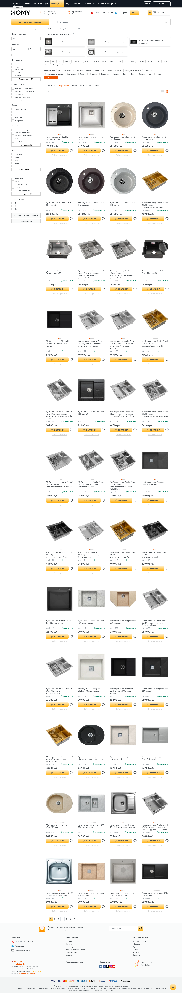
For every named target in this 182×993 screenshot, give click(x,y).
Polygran (18, 67)
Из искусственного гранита (54, 74)
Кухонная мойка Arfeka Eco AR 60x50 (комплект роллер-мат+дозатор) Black (154, 554)
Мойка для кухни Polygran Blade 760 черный (153, 483)
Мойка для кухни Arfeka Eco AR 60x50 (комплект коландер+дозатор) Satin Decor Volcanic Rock (123, 274)
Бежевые (142, 74)
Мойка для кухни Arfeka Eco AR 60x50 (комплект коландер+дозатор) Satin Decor (59, 484)
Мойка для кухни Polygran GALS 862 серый (153, 757)
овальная (18, 117)
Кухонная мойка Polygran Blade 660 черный (155, 689)
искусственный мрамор (23, 135)
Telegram (123, 12)
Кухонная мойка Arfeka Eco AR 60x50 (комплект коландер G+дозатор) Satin (91, 554)
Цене (82, 85)
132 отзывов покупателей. (27, 973)
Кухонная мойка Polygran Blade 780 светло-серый (91, 621)
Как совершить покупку (74, 947)
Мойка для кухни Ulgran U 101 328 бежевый (123, 138)
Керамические (71, 74)
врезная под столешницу (24, 91)
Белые (125, 74)
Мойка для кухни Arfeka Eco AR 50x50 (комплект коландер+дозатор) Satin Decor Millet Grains (123, 485)
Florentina (141, 61)
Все (53, 61)
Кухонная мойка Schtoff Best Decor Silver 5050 (57, 271)
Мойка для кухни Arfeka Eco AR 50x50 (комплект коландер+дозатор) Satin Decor (155, 414)
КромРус (56, 65)
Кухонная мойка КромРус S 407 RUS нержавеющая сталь (59, 894)
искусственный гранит (23, 129)
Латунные (83, 74)
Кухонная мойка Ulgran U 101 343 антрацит (154, 138)
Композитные (105, 74)
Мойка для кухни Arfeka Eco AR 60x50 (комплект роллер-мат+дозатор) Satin (91, 484)
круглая (18, 112)
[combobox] (58, 91)
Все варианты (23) (26, 169)
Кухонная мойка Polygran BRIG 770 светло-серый (91, 825)
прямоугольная (20, 109)
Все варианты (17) (26, 79)
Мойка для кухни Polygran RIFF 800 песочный (123, 621)
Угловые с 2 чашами (114, 70)
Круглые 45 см (100, 70)
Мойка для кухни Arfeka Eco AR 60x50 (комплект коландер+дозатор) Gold (155, 205)
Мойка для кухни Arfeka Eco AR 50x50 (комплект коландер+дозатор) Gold (155, 343)
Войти (161, 3)
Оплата (69, 944)
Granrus (74, 65)
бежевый (18, 154)
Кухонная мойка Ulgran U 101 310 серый (122, 203)
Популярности (63, 85)
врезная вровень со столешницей (22, 98)
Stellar (150, 61)
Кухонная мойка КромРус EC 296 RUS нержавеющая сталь (122, 825)
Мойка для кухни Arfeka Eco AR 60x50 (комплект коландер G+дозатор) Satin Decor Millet (123, 414)
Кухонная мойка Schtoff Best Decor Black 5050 (153, 271)
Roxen (165, 61)
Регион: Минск (18, 7)
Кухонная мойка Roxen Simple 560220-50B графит (58, 621)
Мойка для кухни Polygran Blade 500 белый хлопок (89, 689)
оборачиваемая (21, 184)
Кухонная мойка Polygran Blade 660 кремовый (123, 757)
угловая (18, 115)
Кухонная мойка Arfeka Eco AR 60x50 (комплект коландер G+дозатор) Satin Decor (91, 343)
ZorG (17, 64)
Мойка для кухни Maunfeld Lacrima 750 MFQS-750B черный (57, 343)
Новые (96, 85)
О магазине (137, 944)
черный (18, 160)
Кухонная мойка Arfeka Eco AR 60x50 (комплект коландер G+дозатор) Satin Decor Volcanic (123, 344)
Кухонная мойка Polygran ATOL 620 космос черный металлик (91, 757)
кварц (17, 138)
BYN (147, 3)
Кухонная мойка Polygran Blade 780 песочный (91, 894)
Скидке (89, 85)
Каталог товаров (30, 22)
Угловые (88, 70)
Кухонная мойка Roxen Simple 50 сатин (90, 138)
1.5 (16, 209)
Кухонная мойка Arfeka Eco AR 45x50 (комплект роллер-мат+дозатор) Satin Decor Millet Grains (59, 415)
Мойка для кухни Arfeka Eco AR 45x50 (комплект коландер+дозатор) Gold (123, 554)
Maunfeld (18, 75)
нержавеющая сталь (22, 132)
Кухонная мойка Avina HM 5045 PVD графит (57, 138)
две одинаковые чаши (23, 190)
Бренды (136, 947)
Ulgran (17, 72)
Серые (133, 74)
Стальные (116, 74)
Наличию (74, 85)
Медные (159, 74)
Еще (133, 12)
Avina (157, 61)
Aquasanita (19, 69)
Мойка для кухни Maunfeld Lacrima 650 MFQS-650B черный (121, 691)
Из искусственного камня (133, 70)
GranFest (65, 65)
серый (17, 157)
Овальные (148, 70)
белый (17, 163)
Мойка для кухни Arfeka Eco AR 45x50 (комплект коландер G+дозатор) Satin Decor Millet (155, 827)
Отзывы (136, 952)
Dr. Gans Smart (129, 61)
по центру (19, 178)
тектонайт (19, 141)
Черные (150, 74)
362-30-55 (103, 12)
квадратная (19, 120)
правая (17, 187)
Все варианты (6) (26, 145)
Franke (104, 61)
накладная (19, 94)
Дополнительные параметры (26, 215)
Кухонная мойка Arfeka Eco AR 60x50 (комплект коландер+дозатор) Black (59, 554)
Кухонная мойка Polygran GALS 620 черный (91, 412)
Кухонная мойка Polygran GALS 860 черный (155, 894)
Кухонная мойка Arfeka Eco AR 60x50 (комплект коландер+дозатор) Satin (59, 691)
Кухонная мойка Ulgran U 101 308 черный (58, 203)
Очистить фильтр (26, 221)
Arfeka (47, 65)
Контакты (136, 955)
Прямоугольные (68, 70)
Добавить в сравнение (59, 155)
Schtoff (119, 61)
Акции (135, 949)
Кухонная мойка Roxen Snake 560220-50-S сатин (122, 894)
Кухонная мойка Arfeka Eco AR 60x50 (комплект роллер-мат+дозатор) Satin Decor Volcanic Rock (91, 274)
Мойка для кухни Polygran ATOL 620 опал (57, 825)
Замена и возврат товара (75, 949)
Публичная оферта (73, 952)
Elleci (112, 61)
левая (17, 181)
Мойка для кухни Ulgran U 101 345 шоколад (91, 203)
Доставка (69, 941)
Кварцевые (93, 74)
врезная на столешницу (24, 88)
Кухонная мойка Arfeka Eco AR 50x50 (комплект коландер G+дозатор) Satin (154, 622)
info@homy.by (22, 950)
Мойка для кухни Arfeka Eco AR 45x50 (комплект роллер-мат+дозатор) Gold (59, 759)
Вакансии (69, 955)
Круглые (80, 70)
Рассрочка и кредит (140, 941)
